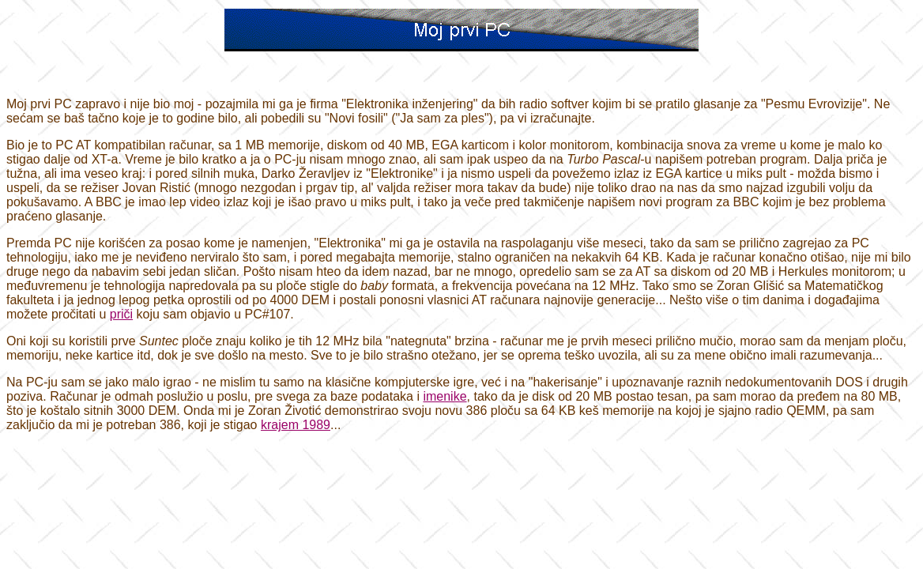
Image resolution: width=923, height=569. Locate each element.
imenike (444, 396)
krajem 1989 (295, 424)
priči (121, 314)
